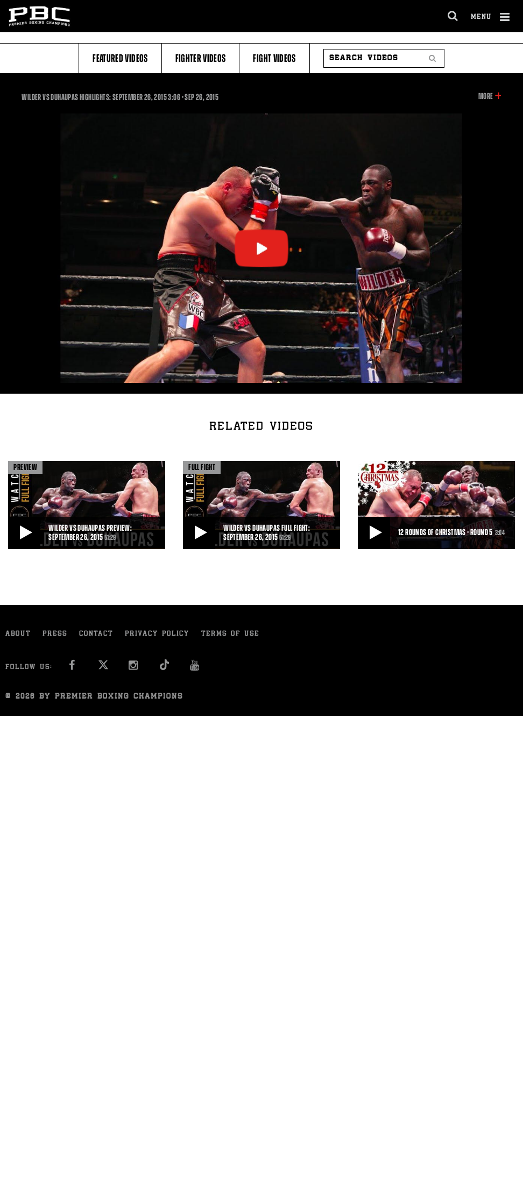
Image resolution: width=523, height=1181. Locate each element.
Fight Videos (274, 58)
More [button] (485, 96)
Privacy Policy (157, 634)
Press (55, 634)
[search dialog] (453, 16)
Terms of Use (230, 634)
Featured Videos (120, 58)
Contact (96, 634)
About (18, 634)
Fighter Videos (200, 58)
